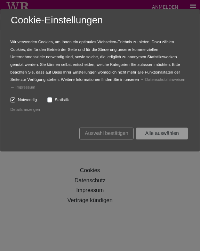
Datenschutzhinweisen (165, 79)
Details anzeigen (25, 109)
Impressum (25, 87)
